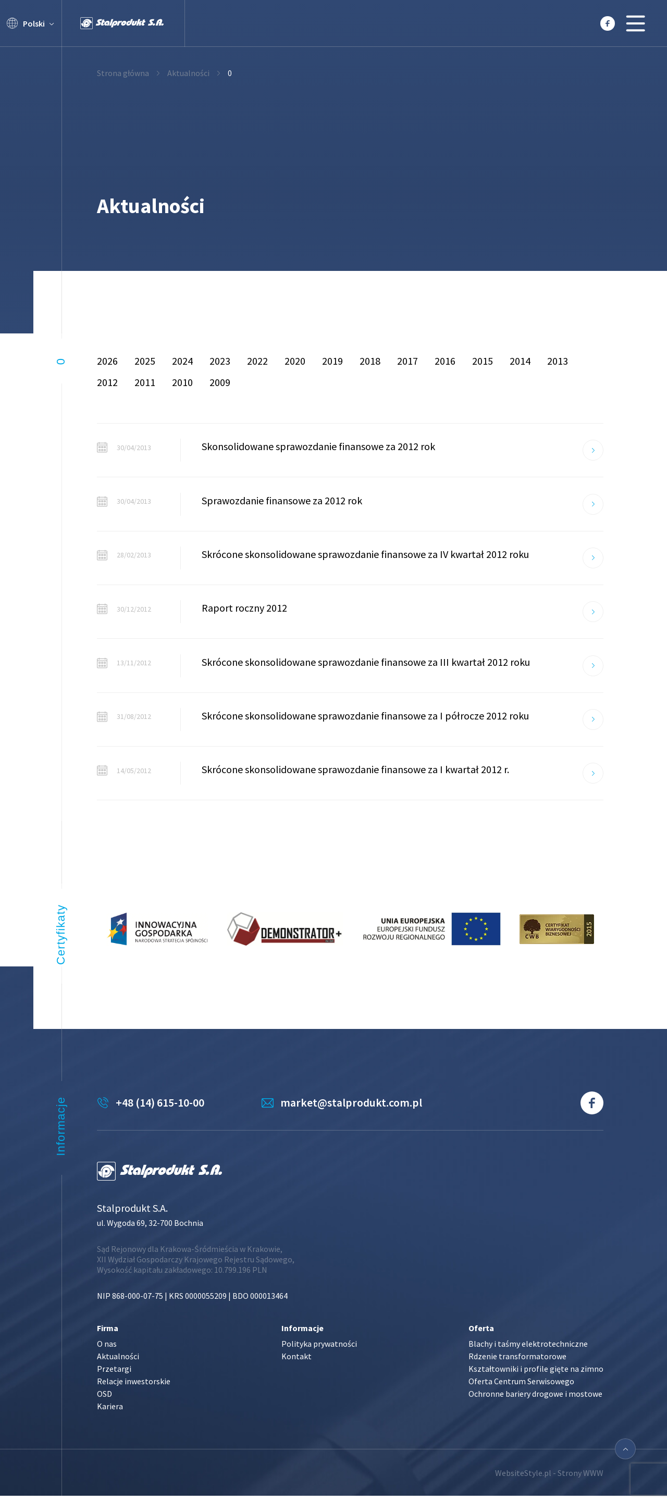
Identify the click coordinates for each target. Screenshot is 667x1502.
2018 (370, 360)
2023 (219, 360)
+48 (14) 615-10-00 (160, 1109)
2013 (557, 360)
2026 (107, 360)
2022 (257, 360)
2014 (520, 360)
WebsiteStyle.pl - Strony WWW (549, 1478)
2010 (182, 382)
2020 (295, 360)
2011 (144, 382)
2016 (445, 360)
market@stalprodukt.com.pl (356, 1109)
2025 (144, 360)
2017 (407, 360)
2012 (107, 382)
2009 (219, 382)
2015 (482, 360)
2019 (332, 360)
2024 (182, 360)
